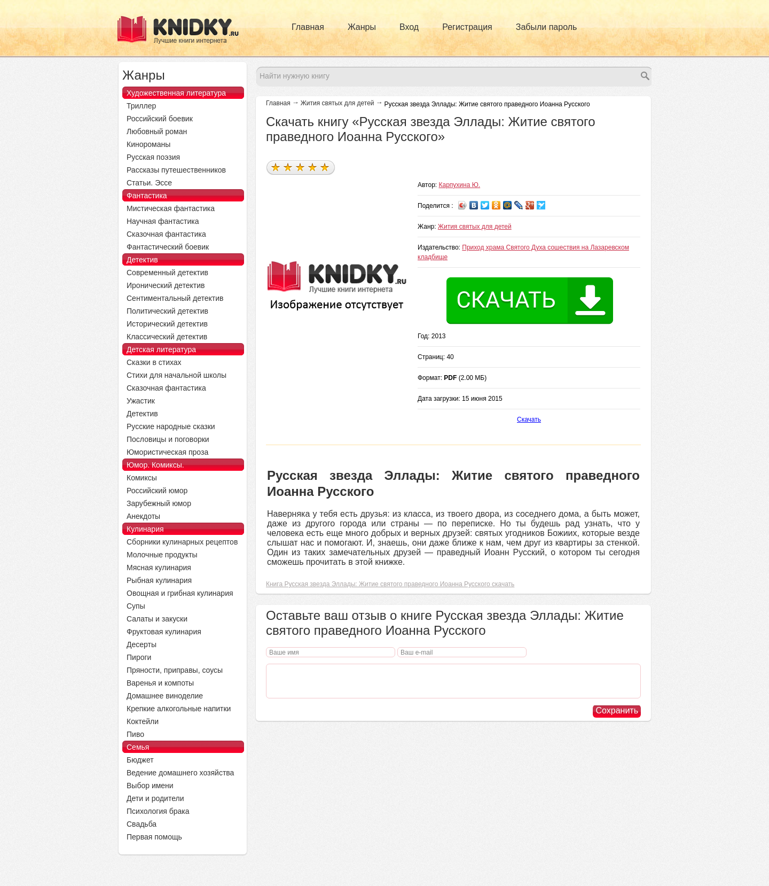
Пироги (139, 657)
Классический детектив (167, 336)
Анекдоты (143, 516)
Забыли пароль (546, 27)
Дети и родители (155, 798)
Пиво (135, 734)
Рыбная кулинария (159, 580)
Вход (409, 27)
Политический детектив (167, 311)
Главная (308, 27)
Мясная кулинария (159, 567)
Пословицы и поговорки (168, 439)
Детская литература (161, 349)
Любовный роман (157, 131)
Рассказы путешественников (176, 170)
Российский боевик (160, 118)
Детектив (142, 259)
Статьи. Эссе (149, 182)
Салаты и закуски (157, 619)
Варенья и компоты (160, 683)
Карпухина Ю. (460, 185)
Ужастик (141, 401)
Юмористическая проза (167, 452)
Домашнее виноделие (165, 695)
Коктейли (143, 721)
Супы (136, 606)
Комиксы (142, 477)
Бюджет (140, 760)
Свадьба (141, 824)
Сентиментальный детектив (175, 298)
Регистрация (467, 27)
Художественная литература (176, 93)
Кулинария (145, 529)
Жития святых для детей (337, 103)
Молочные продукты (162, 554)
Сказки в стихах (154, 362)
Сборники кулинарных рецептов (182, 542)
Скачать (529, 419)
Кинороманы (148, 144)
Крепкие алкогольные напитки (179, 708)
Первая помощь (154, 837)
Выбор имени (150, 785)
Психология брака (158, 811)
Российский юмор (157, 490)
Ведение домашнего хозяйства (180, 772)
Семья (138, 747)
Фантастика (147, 195)
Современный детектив (167, 272)
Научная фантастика (163, 221)
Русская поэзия (153, 157)
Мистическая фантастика (171, 208)
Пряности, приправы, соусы (175, 670)
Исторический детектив (167, 324)
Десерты (141, 644)
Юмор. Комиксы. (155, 465)
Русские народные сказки (171, 426)
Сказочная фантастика (166, 234)
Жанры (362, 27)
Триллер (141, 106)
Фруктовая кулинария (164, 631)
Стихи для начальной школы (176, 375)
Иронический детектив (166, 285)
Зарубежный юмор (159, 503)
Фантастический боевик (168, 247)
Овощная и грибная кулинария (180, 593)
